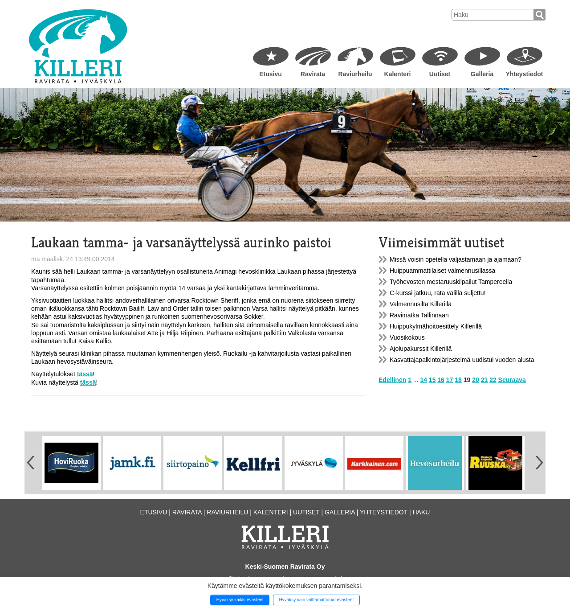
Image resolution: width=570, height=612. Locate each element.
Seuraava (512, 379)
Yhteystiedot (524, 74)
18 (458, 379)
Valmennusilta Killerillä (421, 304)
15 (432, 379)
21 (484, 379)
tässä (85, 374)
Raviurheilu (355, 74)
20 (475, 379)
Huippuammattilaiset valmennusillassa (442, 270)
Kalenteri (397, 74)
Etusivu (270, 74)
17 (449, 379)
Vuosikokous (407, 337)
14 (423, 379)
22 (493, 379)
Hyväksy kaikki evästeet (240, 599)
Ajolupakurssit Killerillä (421, 348)
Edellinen (392, 379)
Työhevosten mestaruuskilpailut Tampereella (451, 281)
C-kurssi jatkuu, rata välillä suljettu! (438, 292)
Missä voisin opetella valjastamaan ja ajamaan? (455, 259)
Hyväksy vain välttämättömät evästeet (316, 599)
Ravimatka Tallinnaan (419, 315)
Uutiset (439, 74)
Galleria (482, 74)
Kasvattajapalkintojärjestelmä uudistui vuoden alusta (462, 359)
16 (440, 379)
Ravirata (313, 74)
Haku (421, 512)
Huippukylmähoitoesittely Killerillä (436, 326)
